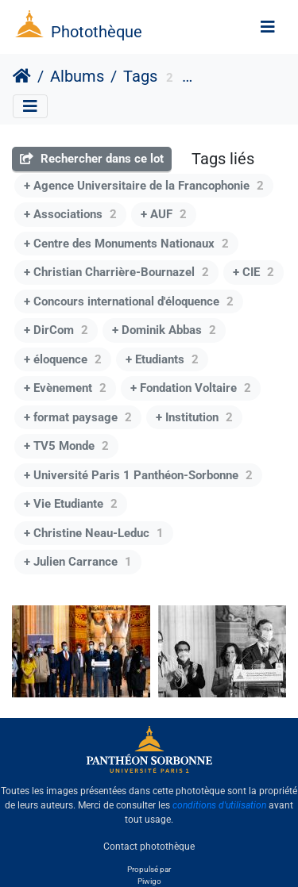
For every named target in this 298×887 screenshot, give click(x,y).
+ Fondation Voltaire (190, 388)
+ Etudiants (162, 359)
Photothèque (96, 31)
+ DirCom (56, 330)
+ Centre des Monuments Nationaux (126, 243)
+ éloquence (63, 359)
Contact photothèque (149, 846)
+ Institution (194, 417)
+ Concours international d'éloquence (129, 301)
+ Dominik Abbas (164, 330)
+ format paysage (78, 417)
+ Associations (70, 214)
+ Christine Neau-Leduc (94, 533)
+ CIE (253, 272)
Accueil (22, 76)
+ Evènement (65, 388)
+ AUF (164, 214)
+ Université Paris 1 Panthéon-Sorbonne (138, 475)
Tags (140, 76)
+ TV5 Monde (66, 446)
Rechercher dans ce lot (92, 159)
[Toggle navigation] (267, 27)
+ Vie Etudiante (71, 504)
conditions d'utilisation (219, 805)
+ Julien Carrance (78, 562)
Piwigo (149, 881)
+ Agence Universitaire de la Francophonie (144, 186)
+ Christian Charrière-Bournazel (116, 272)
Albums (77, 76)
